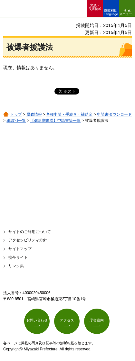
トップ (16, 114)
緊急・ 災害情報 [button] (95, 7)
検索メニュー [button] (125, 12)
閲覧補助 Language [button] (111, 12)
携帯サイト (18, 257)
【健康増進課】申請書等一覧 (55, 120)
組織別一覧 (16, 120)
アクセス (67, 320)
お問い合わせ (37, 320)
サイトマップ (20, 249)
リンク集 (16, 266)
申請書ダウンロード (114, 114)
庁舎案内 (97, 320)
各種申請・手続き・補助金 (69, 114)
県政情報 (34, 114)
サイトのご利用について (29, 232)
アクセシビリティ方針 (27, 240)
